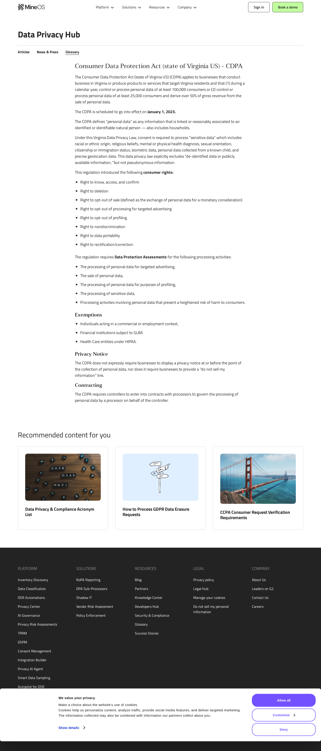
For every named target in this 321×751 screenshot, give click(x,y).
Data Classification (32, 588)
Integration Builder (32, 660)
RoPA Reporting (88, 579)
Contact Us (260, 597)
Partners (141, 588)
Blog (138, 579)
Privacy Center (29, 606)
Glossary (72, 52)
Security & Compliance (152, 615)
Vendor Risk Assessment (94, 606)
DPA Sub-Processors (91, 588)
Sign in (259, 7)
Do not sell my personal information (211, 609)
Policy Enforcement (91, 615)
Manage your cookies (209, 597)
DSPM (22, 642)
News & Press (47, 52)
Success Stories (146, 633)
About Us (259, 579)
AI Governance (29, 615)
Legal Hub (200, 588)
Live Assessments (31, 695)
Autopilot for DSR (31, 686)
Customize (284, 725)
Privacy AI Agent (30, 668)
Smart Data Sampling (34, 677)
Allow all (284, 710)
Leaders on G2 (263, 588)
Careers (257, 606)
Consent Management (34, 651)
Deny (284, 739)
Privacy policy (203, 579)
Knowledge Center (149, 597)
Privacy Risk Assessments (37, 624)
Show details (68, 737)
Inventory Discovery (33, 579)
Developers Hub (147, 606)
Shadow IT (84, 597)
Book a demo (288, 7)
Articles (24, 52)
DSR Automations (31, 597)
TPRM (22, 633)
